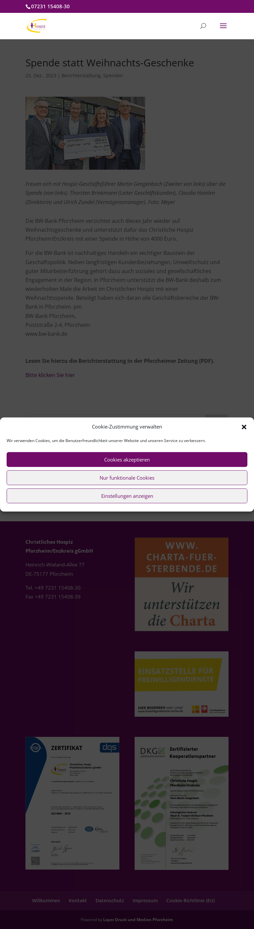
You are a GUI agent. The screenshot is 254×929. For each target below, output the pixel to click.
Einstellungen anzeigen (127, 496)
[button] (244, 427)
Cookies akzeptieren (127, 459)
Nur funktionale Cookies (127, 477)
